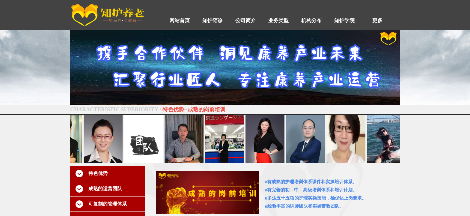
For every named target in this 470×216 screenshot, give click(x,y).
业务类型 (278, 20)
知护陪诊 (212, 20)
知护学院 (344, 20)
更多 (377, 20)
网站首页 (179, 20)
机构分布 (311, 20)
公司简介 (245, 20)
